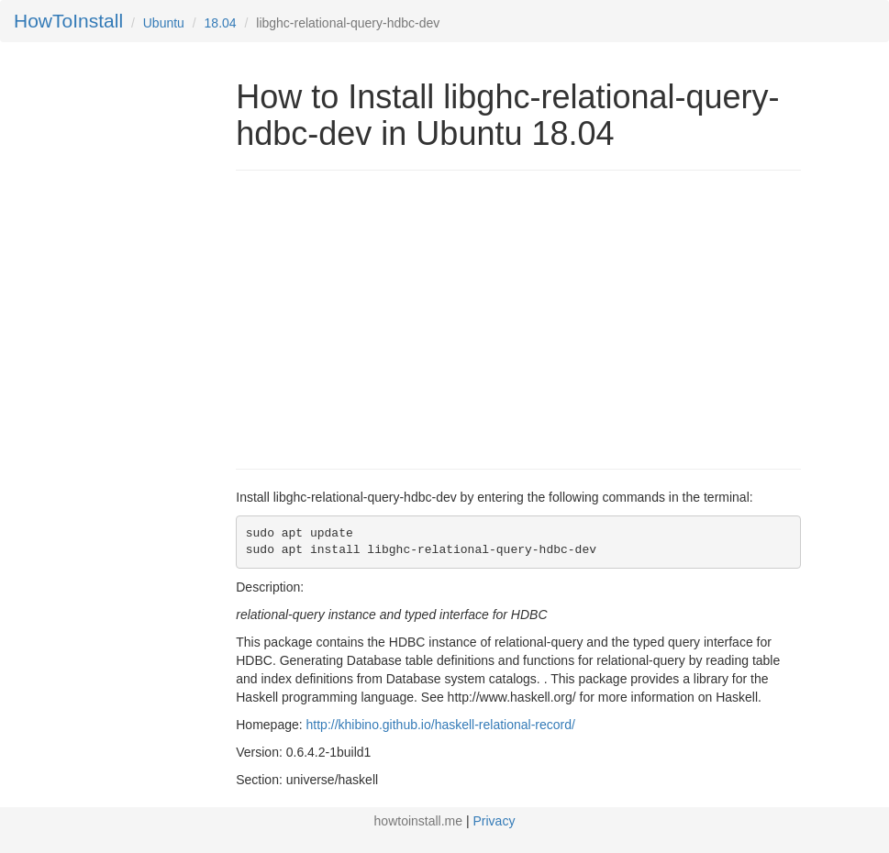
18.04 (221, 23)
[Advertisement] (390, 317)
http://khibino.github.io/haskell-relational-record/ (440, 724)
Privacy (494, 821)
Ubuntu (163, 23)
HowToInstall (68, 20)
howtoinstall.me (418, 821)
